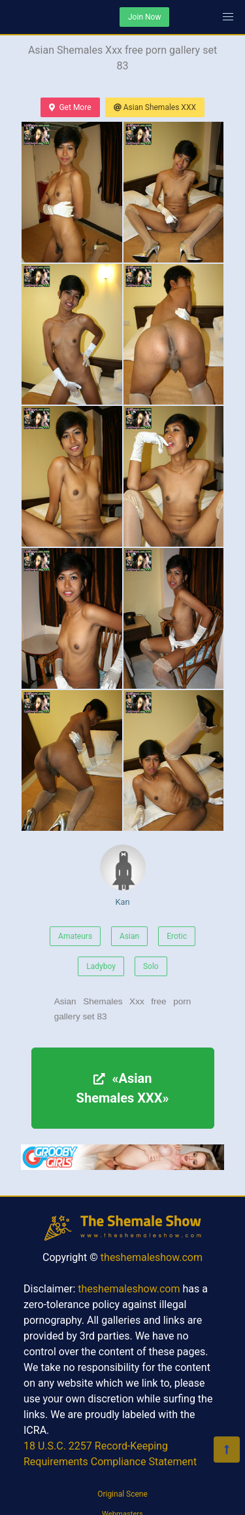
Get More (70, 107)
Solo (151, 966)
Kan (123, 876)
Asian (129, 936)
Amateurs (75, 936)
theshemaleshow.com (152, 1257)
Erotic (177, 936)
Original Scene (122, 1494)
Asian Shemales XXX (155, 107)
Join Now (144, 17)
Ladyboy (101, 966)
